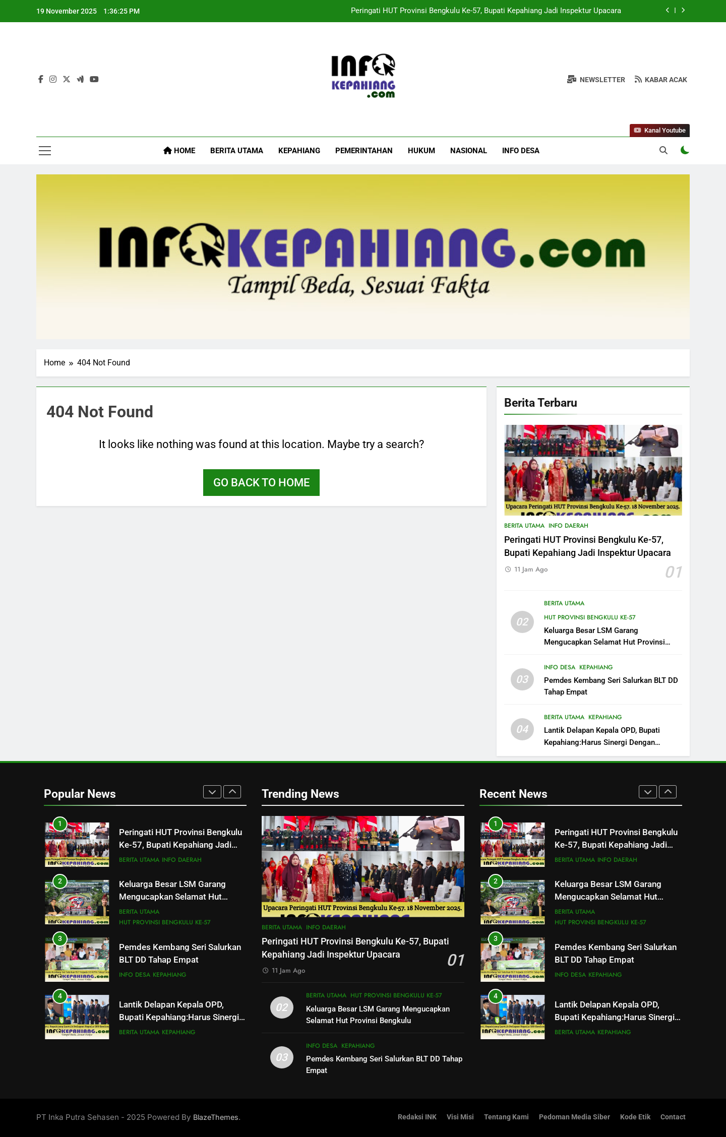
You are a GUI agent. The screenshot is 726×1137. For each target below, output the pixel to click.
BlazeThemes (215, 1117)
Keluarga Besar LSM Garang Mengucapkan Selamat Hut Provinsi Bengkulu (604, 642)
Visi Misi (460, 1117)
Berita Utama (236, 150)
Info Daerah (568, 525)
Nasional (468, 150)
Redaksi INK (417, 1117)
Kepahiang (299, 150)
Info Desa (520, 150)
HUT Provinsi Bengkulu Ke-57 (590, 617)
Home (179, 150)
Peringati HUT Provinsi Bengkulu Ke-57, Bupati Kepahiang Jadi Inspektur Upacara (486, 11)
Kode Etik (635, 1117)
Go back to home (261, 482)
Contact (673, 1117)
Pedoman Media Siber (574, 1117)
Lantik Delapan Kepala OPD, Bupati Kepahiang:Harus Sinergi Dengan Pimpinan (602, 742)
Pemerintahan (364, 150)
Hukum (421, 150)
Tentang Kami (506, 1117)
